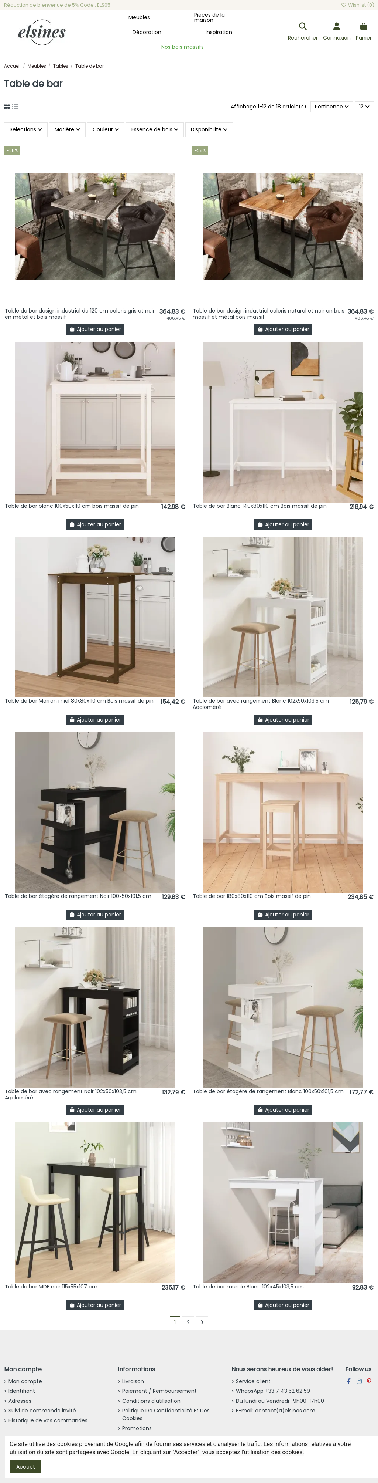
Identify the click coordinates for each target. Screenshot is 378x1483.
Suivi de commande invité (42, 1410)
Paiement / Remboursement (159, 1391)
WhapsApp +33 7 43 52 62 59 (273, 1391)
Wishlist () (357, 5)
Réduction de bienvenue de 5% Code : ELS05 (57, 5)
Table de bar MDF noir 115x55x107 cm (51, 1286)
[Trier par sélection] (331, 106)
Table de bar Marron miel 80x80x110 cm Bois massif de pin (79, 701)
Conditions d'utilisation (151, 1401)
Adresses (19, 1401)
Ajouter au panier (95, 329)
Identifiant (21, 1391)
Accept (25, 1466)
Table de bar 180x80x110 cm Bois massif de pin (252, 896)
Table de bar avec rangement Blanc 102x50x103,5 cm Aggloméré (261, 704)
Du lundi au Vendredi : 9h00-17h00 (280, 1401)
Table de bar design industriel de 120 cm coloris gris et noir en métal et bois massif (80, 314)
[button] (139, 17)
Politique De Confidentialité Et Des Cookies (166, 1414)
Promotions (137, 1428)
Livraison (133, 1381)
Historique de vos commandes (47, 1420)
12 (364, 106)
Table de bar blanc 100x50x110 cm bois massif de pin (72, 506)
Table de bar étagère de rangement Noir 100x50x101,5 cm (78, 896)
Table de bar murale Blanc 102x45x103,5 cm (248, 1286)
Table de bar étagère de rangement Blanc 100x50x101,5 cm (268, 1091)
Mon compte (25, 1381)
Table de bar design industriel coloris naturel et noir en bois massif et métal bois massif (268, 314)
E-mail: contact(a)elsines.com (275, 1410)
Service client (253, 1381)
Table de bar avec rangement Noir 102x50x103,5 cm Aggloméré (71, 1094)
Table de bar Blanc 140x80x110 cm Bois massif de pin (260, 506)
